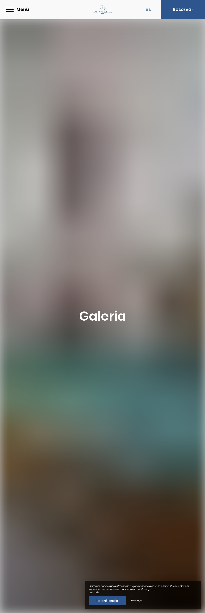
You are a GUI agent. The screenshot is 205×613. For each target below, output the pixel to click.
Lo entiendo (107, 600)
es (150, 9)
